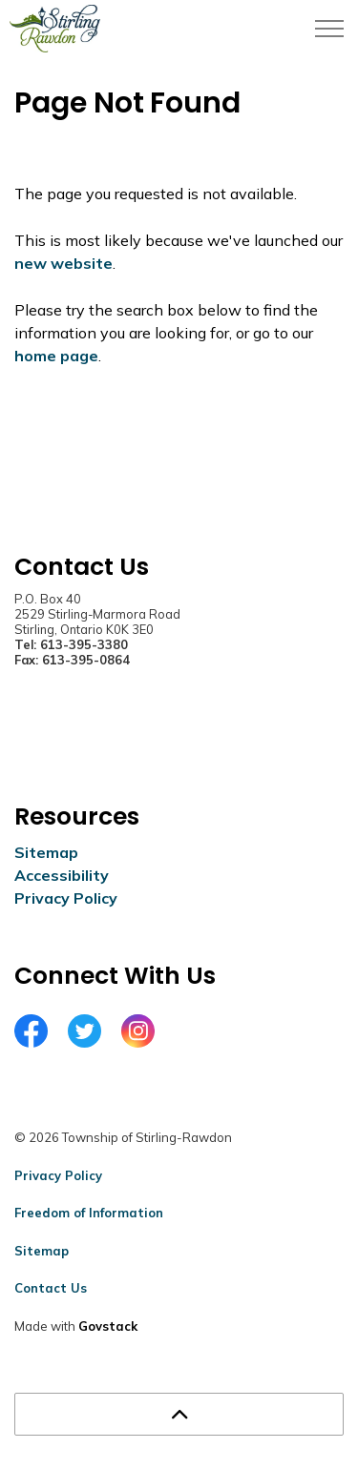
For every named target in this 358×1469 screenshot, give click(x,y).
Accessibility (61, 875)
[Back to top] (179, 1414)
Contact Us (50, 1288)
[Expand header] (329, 28)
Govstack (107, 1326)
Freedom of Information (88, 1212)
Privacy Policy (65, 898)
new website (63, 263)
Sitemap (46, 852)
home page (56, 355)
